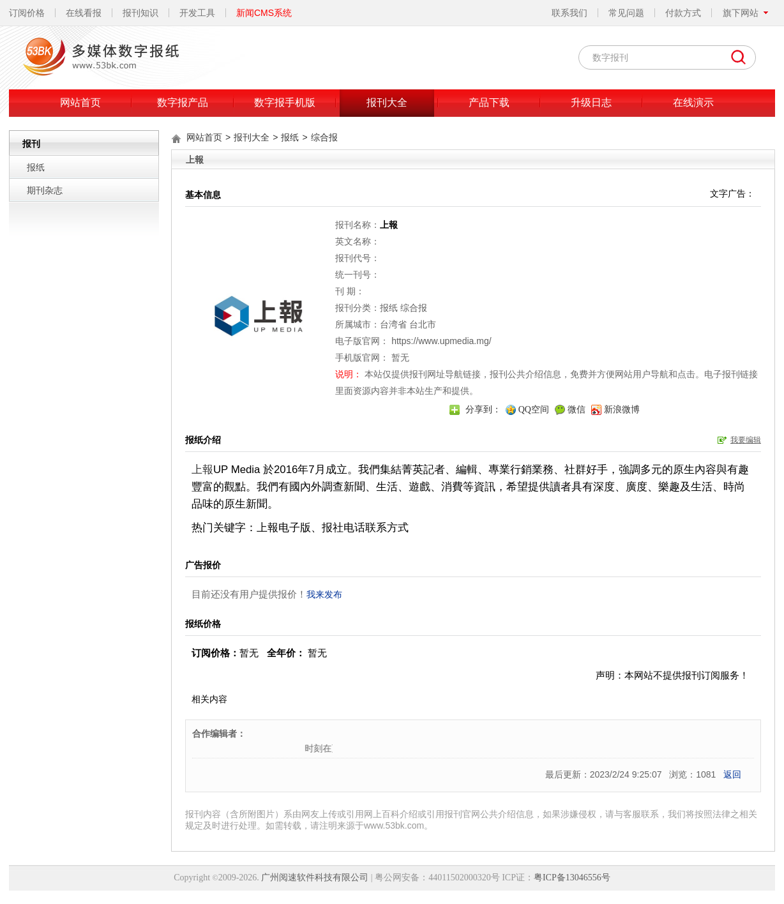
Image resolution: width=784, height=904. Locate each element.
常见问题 (626, 13)
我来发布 (324, 594)
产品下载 (489, 102)
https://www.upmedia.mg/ (441, 341)
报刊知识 (140, 13)
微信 (576, 409)
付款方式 (683, 13)
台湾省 (393, 324)
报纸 (36, 167)
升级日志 (591, 102)
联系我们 (569, 13)
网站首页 (80, 102)
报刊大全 (386, 102)
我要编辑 (745, 439)
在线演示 (693, 102)
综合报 (324, 137)
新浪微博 (622, 409)
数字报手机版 (284, 102)
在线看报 (84, 13)
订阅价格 (27, 13)
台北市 (422, 324)
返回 (732, 774)
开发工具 (197, 13)
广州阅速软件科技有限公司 (314, 877)
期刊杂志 (45, 190)
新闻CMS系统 (264, 13)
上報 (202, 469)
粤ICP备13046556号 (572, 877)
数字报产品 (182, 102)
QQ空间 (533, 409)
